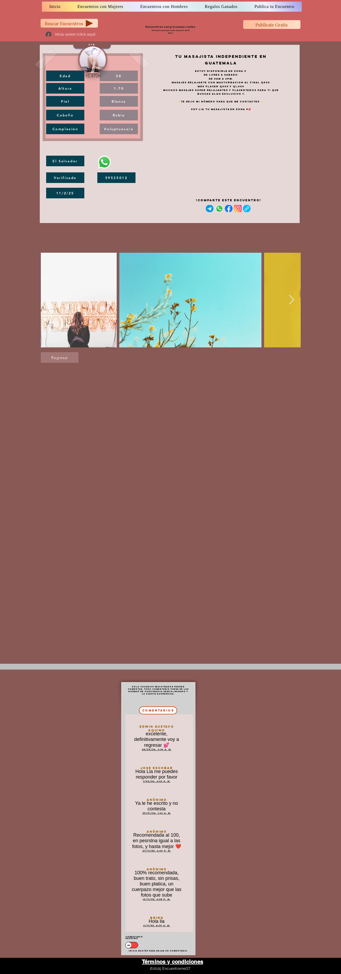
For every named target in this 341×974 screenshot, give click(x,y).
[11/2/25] (65, 193)
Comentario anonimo (134, 937)
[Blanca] (119, 101)
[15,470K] (93, 75)
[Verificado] (65, 177)
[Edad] (65, 76)
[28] (119, 76)
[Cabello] (65, 115)
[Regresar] (59, 357)
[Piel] (65, 101)
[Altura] (65, 88)
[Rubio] (119, 115)
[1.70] (119, 88)
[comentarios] (158, 710)
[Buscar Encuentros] (69, 23)
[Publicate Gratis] (271, 24)
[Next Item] (291, 300)
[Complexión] (65, 129)
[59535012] (116, 177)
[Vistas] (93, 69)
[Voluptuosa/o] (119, 129)
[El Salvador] (65, 161)
